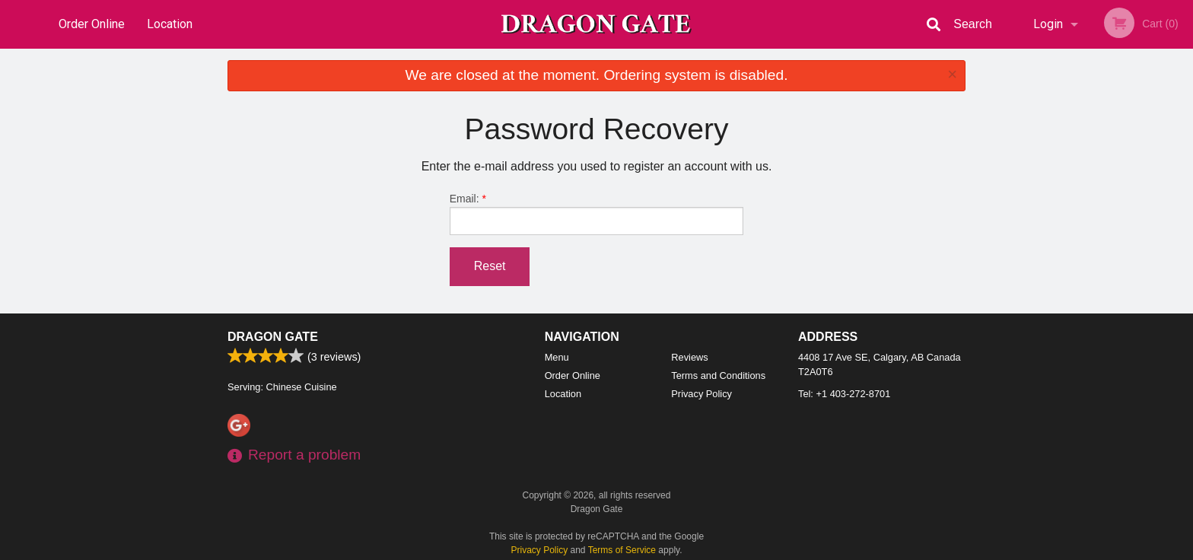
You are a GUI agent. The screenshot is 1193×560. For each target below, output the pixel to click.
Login (1048, 24)
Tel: (844, 393)
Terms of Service (622, 550)
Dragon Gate (272, 336)
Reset (490, 265)
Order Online (92, 24)
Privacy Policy (701, 393)
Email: (597, 213)
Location (169, 24)
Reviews (689, 357)
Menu (557, 357)
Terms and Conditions (718, 375)
